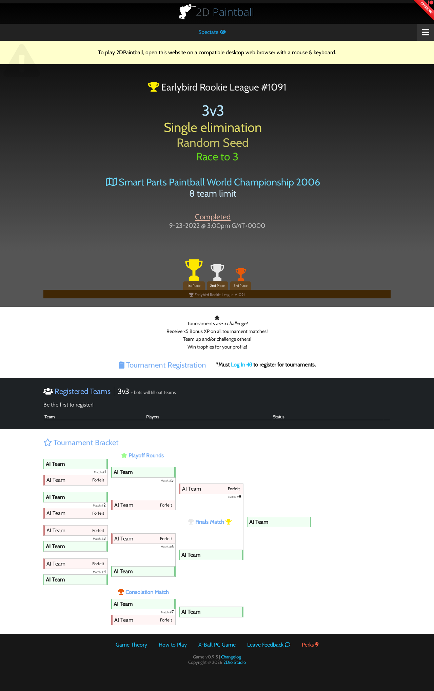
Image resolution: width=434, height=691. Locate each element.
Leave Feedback (268, 644)
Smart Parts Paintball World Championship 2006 (213, 182)
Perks (310, 644)
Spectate (212, 32)
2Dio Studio (234, 662)
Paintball (225, 11)
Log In (241, 364)
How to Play (173, 644)
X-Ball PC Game (217, 644)
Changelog (231, 656)
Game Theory (131, 644)
